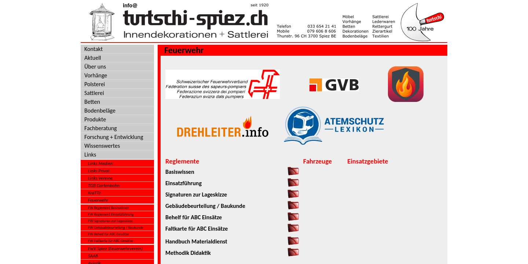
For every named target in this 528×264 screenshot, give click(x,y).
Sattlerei (94, 92)
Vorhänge (95, 75)
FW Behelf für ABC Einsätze (108, 234)
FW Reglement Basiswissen (108, 207)
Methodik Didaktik (188, 252)
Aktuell (92, 57)
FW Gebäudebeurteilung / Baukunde (115, 227)
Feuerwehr (98, 200)
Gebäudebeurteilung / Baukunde (205, 205)
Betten (92, 101)
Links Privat (99, 170)
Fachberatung (100, 128)
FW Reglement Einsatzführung (111, 214)
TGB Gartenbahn (104, 185)
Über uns (95, 66)
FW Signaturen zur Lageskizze (110, 221)
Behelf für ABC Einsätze (193, 217)
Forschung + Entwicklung (113, 136)
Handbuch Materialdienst (196, 241)
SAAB (93, 255)
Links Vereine (100, 178)
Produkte (95, 119)
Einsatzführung (183, 183)
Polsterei (94, 84)
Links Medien (100, 163)
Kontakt (93, 48)
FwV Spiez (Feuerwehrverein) (115, 248)
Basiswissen (179, 171)
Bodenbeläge (99, 110)
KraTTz (94, 192)
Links (90, 154)
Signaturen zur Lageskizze (196, 194)
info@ (130, 5)
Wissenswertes (102, 145)
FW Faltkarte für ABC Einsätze (110, 240)
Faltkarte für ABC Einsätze (196, 228)
